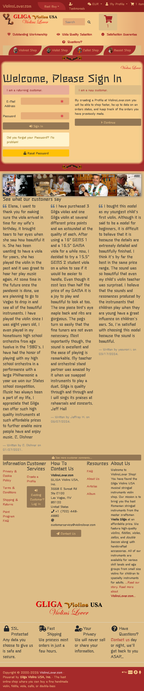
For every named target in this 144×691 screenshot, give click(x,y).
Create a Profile (32, 478)
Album (91, 493)
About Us (93, 478)
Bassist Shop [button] (119, 50)
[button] (95, 4)
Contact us (120, 639)
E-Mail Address (9, 103)
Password (9, 116)
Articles (92, 486)
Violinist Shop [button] (25, 50)
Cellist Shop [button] (88, 50)
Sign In (36, 126)
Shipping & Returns (10, 501)
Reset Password (36, 153)
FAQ (90, 471)
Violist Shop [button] (57, 50)
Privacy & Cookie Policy (10, 475)
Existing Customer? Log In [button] (37, 497)
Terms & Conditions (9, 489)
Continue (108, 122)
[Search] (74, 21)
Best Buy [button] (50, 6)
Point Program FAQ (8, 516)
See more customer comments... (72, 457)
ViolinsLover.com (17, 6)
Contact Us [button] (66, 533)
